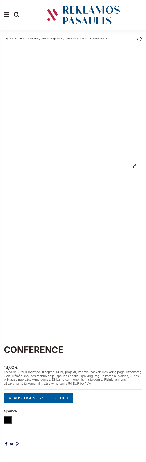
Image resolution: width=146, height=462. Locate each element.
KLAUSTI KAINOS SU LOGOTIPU (38, 398)
